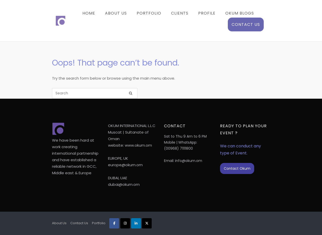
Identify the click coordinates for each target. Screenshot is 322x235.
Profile (207, 13)
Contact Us (246, 24)
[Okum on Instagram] (125, 223)
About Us (116, 13)
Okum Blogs (239, 13)
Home (88, 13)
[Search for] (94, 93)
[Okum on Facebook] (114, 223)
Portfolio (149, 13)
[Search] (130, 93)
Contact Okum (237, 168)
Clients (179, 13)
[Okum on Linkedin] (136, 223)
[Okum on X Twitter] (147, 223)
